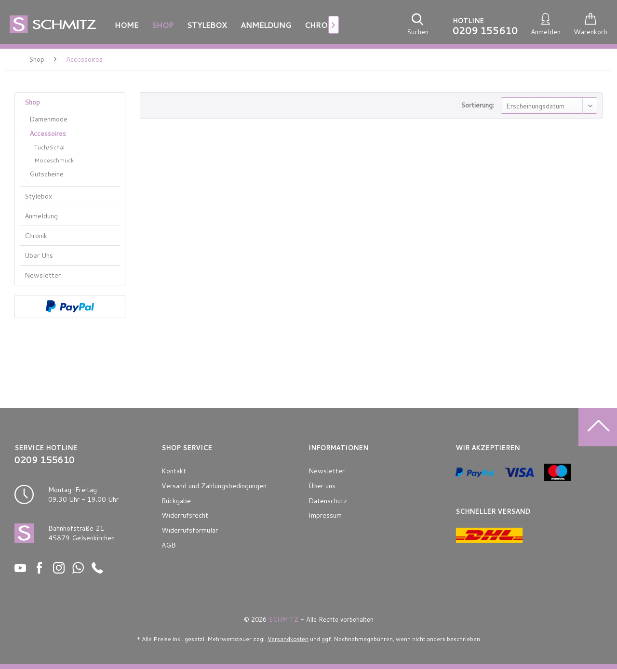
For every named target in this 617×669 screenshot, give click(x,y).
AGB (168, 545)
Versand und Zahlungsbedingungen (214, 486)
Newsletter (43, 275)
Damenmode (48, 119)
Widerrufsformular (189, 530)
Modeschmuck (54, 160)
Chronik (36, 236)
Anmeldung (41, 216)
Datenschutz (327, 501)
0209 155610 (485, 30)
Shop (32, 102)
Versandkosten (288, 639)
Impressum (325, 515)
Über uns (321, 486)
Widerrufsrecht (184, 515)
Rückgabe (176, 501)
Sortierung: (477, 105)
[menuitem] (126, 24)
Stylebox (38, 196)
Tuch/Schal (49, 147)
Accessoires (47, 133)
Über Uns (39, 255)
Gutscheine (46, 174)
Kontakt (173, 471)
